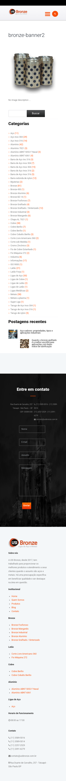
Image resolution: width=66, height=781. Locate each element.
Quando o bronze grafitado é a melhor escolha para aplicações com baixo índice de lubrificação (44, 343)
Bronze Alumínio (18, 193)
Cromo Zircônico (18, 245)
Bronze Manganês (19, 215)
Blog (14, 607)
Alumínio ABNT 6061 (20, 155)
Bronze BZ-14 (17, 197)
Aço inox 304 (17, 137)
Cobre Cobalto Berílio (20, 234)
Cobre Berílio (17, 227)
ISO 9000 (15, 264)
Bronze (14, 186)
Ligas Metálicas (18, 290)
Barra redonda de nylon (21, 178)
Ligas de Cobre (18, 279)
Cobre (13, 223)
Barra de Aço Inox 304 (21, 167)
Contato (15, 611)
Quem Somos (18, 600)
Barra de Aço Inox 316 (21, 170)
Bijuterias (15, 182)
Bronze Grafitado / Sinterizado (25, 208)
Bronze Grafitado (18, 204)
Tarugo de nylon (18, 313)
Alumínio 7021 (17, 148)
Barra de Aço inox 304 (21, 163)
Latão (13, 268)
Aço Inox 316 (17, 141)
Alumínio (15, 144)
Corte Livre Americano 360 (23, 238)
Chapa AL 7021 (18, 219)
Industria (15, 257)
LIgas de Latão (17, 283)
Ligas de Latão (17, 287)
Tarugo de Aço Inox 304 (22, 305)
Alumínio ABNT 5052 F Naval (24, 152)
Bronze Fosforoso (19, 200)
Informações (17, 260)
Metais (14, 294)
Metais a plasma (18, 298)
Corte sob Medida (19, 242)
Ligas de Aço (17, 275)
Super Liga (16, 302)
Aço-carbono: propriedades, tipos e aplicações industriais (36, 332)
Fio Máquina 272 (18, 253)
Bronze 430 (16, 189)
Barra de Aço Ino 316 (20, 159)
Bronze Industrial (18, 212)
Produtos (16, 604)
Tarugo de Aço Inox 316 (22, 309)
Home (14, 596)
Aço (12, 133)
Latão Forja (16, 272)
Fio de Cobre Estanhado (22, 249)
